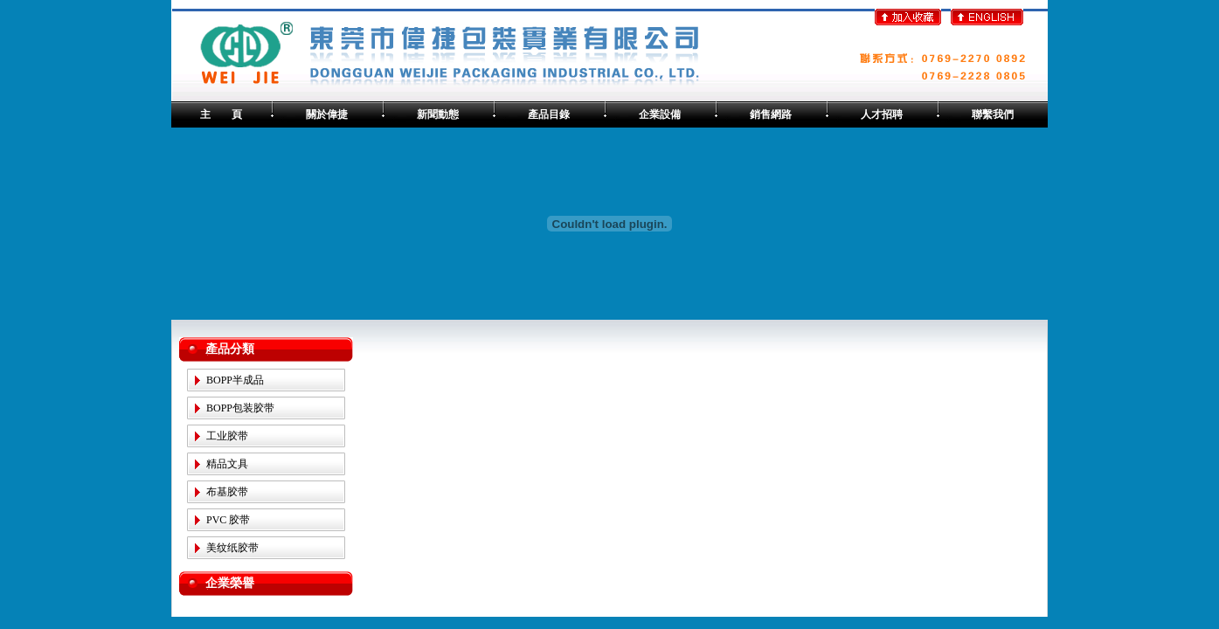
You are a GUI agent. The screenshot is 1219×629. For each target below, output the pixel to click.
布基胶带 (227, 492)
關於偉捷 (327, 114)
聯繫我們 (993, 114)
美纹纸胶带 (232, 548)
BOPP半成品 (235, 380)
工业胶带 (227, 436)
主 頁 (221, 114)
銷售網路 (771, 114)
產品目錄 (549, 114)
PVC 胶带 (228, 520)
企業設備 (660, 114)
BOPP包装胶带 (240, 408)
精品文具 (227, 464)
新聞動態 (438, 114)
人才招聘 (882, 114)
